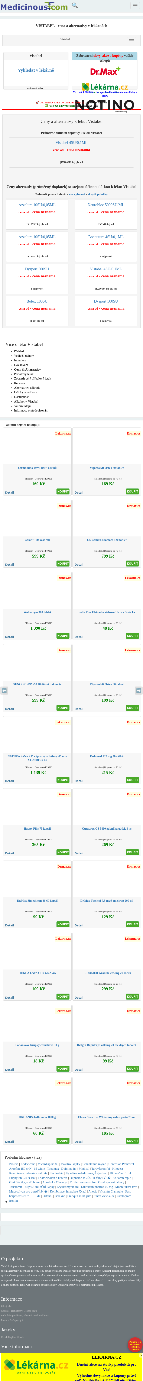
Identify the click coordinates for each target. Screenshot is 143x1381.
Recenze (19, 383)
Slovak (20, 1337)
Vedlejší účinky (24, 355)
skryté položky (98, 194)
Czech (4, 1337)
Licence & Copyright (12, 1320)
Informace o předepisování (31, 410)
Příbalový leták (23, 374)
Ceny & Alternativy (27, 369)
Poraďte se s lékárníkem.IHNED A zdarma (135, 1346)
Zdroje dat (6, 1306)
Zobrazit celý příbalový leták (32, 378)
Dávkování (21, 365)
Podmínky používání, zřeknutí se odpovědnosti (25, 1315)
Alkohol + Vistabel (26, 401)
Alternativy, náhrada (27, 387)
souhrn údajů (22, 406)
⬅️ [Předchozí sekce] (4, 690)
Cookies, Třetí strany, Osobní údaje (19, 1310)
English (12, 1337)
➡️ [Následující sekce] (139, 690)
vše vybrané (77, 194)
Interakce (20, 360)
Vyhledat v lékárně (36, 70)
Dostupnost (21, 397)
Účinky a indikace (25, 392)
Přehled (19, 351)
